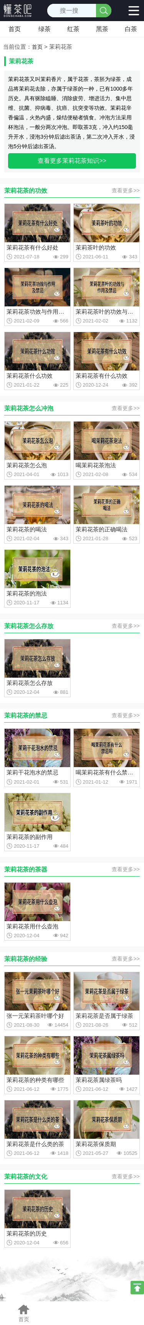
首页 (14, 29)
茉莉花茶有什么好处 (32, 247)
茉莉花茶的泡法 (27, 593)
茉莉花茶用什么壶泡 (32, 926)
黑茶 (102, 29)
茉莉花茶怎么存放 (30, 683)
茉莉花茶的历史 (27, 1233)
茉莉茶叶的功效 (96, 247)
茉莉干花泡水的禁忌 (32, 772)
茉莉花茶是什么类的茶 (35, 1144)
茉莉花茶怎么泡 (27, 465)
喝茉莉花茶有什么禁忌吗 (106, 772)
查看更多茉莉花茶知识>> (72, 160)
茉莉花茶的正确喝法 (101, 529)
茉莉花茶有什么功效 (101, 375)
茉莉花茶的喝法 (27, 529)
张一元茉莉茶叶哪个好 (35, 1015)
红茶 (73, 29)
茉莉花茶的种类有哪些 (35, 1080)
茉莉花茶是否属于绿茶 (104, 1015)
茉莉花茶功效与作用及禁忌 (37, 311)
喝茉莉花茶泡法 (96, 465)
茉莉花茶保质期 (96, 1144)
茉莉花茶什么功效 (30, 375)
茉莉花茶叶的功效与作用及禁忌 (106, 311)
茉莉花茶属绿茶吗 (99, 1080)
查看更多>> (125, 190)
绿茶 (44, 29)
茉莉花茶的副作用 (30, 837)
